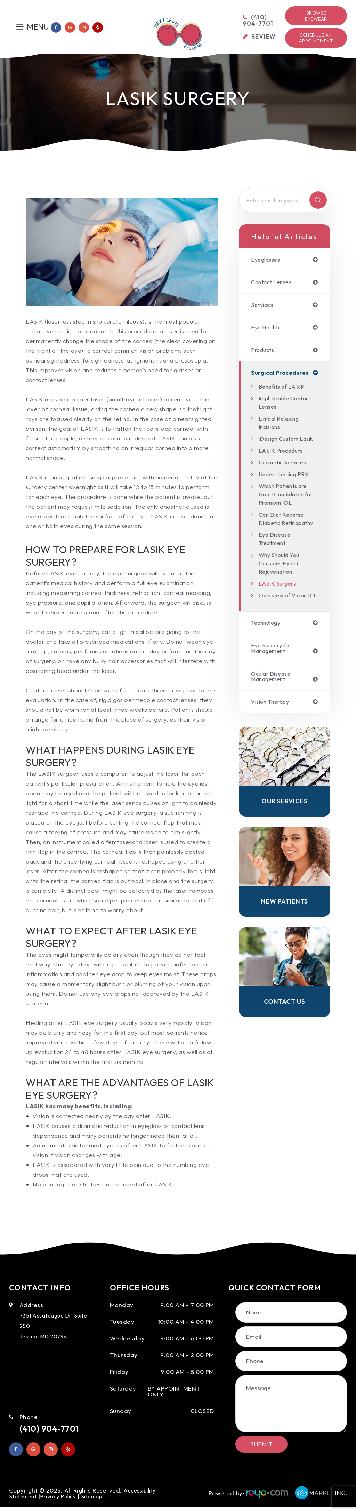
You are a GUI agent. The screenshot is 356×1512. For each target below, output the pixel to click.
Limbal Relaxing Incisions (282, 425)
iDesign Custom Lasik (281, 445)
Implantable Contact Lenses (281, 405)
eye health (266, 329)
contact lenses (273, 283)
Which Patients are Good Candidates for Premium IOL (286, 505)
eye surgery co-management (274, 676)
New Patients (284, 932)
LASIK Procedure (283, 461)
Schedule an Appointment (316, 37)
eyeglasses (267, 260)
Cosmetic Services (285, 473)
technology (267, 650)
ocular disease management (273, 705)
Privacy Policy (63, 1500)
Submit (261, 1444)
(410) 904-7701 (53, 1429)
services (263, 306)
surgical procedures (281, 375)
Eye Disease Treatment (276, 558)
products (263, 352)
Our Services (284, 831)
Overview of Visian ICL (286, 618)
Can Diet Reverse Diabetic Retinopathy (284, 534)
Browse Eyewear (316, 16)
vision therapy (273, 731)
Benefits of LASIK (284, 388)
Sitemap (100, 1500)
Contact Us (284, 1033)
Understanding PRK (287, 484)
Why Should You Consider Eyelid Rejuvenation (282, 582)
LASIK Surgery (279, 602)
